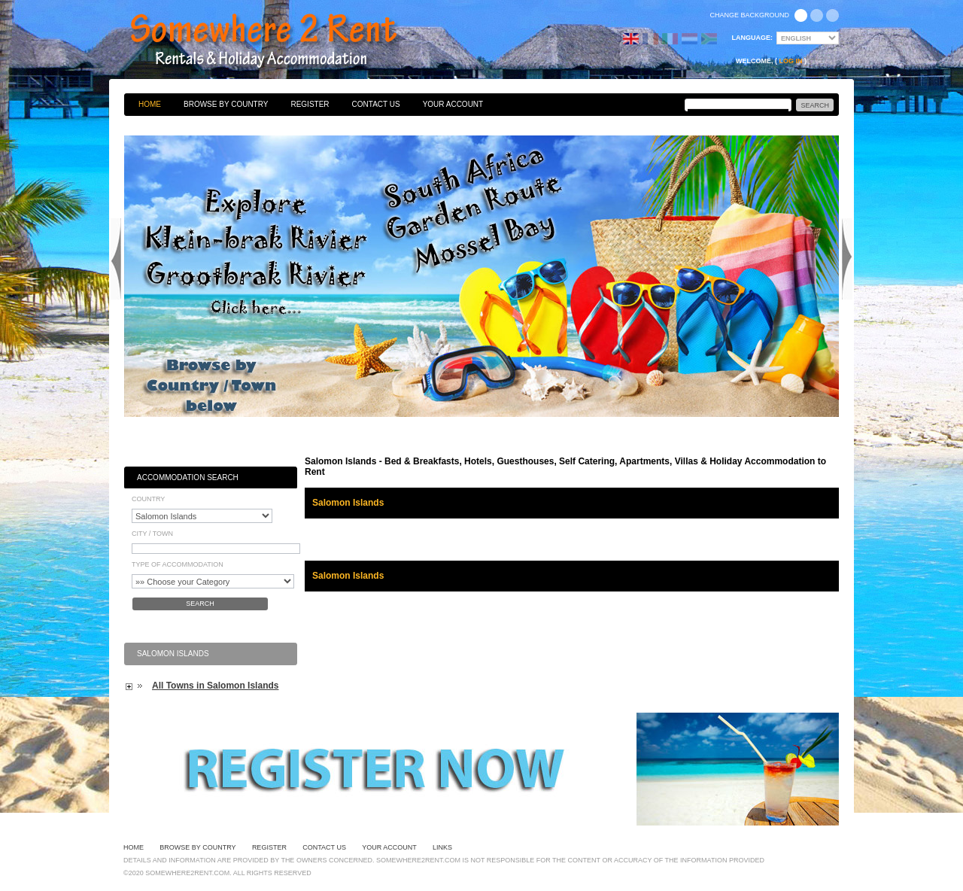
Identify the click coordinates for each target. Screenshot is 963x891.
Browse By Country (226, 104)
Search (200, 603)
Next (847, 259)
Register (309, 104)
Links (442, 847)
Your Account (453, 104)
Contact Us (376, 104)
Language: (752, 37)
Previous (116, 259)
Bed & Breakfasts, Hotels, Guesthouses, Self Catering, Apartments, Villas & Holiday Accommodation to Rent (280, 41)
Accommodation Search (187, 477)
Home (149, 104)
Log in (791, 61)
